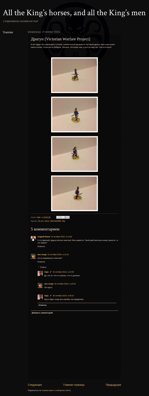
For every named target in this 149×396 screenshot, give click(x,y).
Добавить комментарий (42, 313)
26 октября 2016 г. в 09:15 (63, 296)
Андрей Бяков (43, 237)
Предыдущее (113, 384)
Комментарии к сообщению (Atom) (56, 390)
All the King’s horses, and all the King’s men (74, 12)
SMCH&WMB (55, 221)
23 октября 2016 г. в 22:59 (63, 272)
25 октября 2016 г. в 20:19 (65, 284)
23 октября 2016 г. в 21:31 (58, 254)
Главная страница (73, 384)
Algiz (46, 272)
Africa (47, 221)
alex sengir (42, 254)
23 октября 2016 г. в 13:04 (61, 237)
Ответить (41, 246)
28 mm (41, 221)
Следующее (35, 384)
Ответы (43, 267)
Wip (63, 221)
